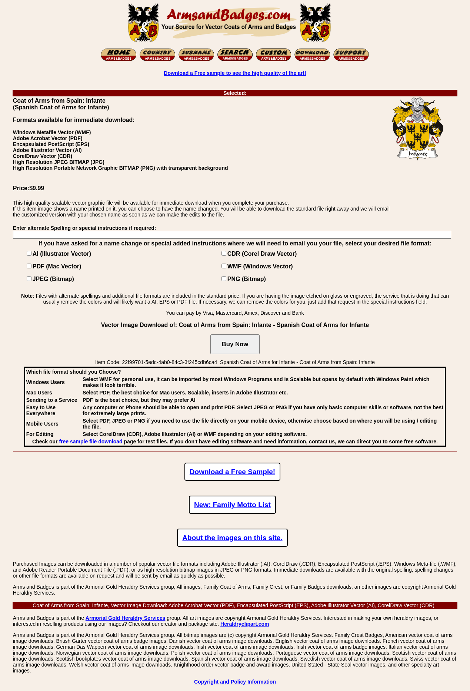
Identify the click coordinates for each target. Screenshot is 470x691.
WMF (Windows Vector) (260, 266)
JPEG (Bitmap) (53, 279)
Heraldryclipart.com (244, 624)
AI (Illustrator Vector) (62, 254)
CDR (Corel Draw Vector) (262, 254)
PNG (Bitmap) (246, 279)
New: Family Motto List (232, 505)
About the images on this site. (232, 538)
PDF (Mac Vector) (57, 266)
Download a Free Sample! (232, 472)
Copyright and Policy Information (235, 682)
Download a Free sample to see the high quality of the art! (235, 73)
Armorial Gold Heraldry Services (126, 618)
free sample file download (90, 441)
